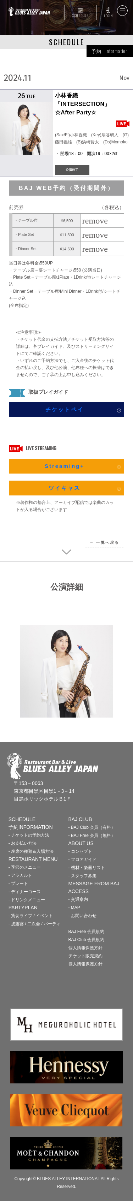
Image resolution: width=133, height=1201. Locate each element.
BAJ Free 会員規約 (86, 931)
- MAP (74, 907)
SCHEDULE (80, 15)
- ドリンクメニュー (27, 899)
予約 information (110, 50)
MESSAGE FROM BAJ (94, 883)
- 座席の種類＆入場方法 (31, 851)
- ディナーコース (25, 891)
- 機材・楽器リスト (86, 867)
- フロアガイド (82, 859)
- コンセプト (80, 851)
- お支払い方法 (23, 843)
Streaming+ (64, 466)
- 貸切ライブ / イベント (31, 915)
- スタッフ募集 (82, 875)
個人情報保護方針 (85, 947)
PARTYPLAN (23, 907)
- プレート (18, 883)
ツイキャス (65, 488)
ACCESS (78, 891)
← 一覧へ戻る (104, 542)
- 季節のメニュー (25, 867)
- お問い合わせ (82, 915)
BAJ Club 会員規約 (86, 939)
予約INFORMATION (31, 827)
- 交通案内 (78, 899)
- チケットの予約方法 (29, 835)
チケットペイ (64, 409)
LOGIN (108, 15)
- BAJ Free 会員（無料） (92, 835)
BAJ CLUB (80, 819)
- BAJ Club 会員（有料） (92, 827)
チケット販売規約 (85, 955)
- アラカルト (20, 875)
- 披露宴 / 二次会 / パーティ (35, 923)
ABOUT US (81, 843)
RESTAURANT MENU (33, 859)
